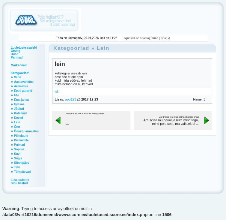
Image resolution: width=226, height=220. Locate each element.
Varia (17, 77)
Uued (14, 54)
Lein (17, 122)
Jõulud (19, 108)
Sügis (18, 158)
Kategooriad (71, 48)
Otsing (15, 51)
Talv (17, 167)
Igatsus (19, 104)
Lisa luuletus (20, 180)
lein (60, 64)
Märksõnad (19, 65)
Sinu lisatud (19, 183)
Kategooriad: (20, 73)
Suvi (17, 153)
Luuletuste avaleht (24, 47)
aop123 (70, 99)
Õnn (17, 126)
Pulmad (19, 144)
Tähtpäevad (22, 171)
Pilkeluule (21, 135)
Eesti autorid (23, 90)
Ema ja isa (21, 99)
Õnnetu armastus (26, 131)
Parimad (16, 57)
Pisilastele (21, 140)
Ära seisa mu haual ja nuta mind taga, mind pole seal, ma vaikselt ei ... (171, 121)
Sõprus (19, 149)
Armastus (21, 86)
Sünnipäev (21, 162)
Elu (16, 95)
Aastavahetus (24, 81)
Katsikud (20, 113)
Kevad (18, 117)
